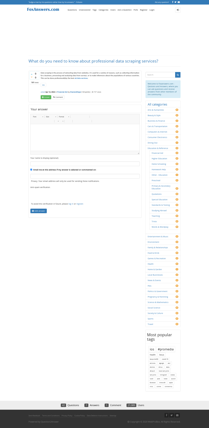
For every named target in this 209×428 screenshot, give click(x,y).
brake (165, 379)
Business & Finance (156, 121)
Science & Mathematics (158, 302)
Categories (103, 10)
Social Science (154, 307)
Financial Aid (62, 92)
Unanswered (85, 10)
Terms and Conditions (51, 415)
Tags (95, 10)
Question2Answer (50, 421)
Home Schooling (159, 164)
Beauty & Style (154, 115)
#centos (152, 367)
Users (113, 10)
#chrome (152, 363)
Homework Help (159, 169)
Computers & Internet (157, 132)
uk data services (81, 78)
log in (71, 204)
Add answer (39, 211)
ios (43, 85)
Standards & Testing (161, 205)
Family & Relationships (158, 247)
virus (151, 386)
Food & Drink (153, 253)
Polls (136, 10)
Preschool (156, 180)
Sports (150, 318)
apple (171, 383)
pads (158, 379)
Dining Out (152, 142)
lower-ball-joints (164, 371)
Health (151, 264)
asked (43, 92)
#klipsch (152, 371)
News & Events (154, 280)
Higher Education (159, 158)
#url (169, 363)
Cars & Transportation (157, 126)
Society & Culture (155, 313)
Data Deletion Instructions (97, 415)
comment (59, 97)
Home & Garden (155, 269)
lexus (161, 354)
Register (143, 10)
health (153, 354)
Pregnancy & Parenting (158, 296)
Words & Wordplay (160, 227)
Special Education (160, 199)
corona (159, 386)
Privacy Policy (67, 415)
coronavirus (168, 386)
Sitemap (113, 415)
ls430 (151, 379)
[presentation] (50, 196)
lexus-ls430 (154, 359)
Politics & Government (157, 291)
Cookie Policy (79, 415)
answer (47, 97)
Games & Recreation (157, 258)
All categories (157, 104)
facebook (153, 383)
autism (173, 379)
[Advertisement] (104, 35)
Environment (153, 242)
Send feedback (34, 415)
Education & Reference (158, 148)
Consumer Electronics (157, 137)
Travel (150, 324)
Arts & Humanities (156, 110)
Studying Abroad (159, 210)
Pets (149, 286)
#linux (160, 367)
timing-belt (163, 375)
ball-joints (153, 375)
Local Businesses (155, 275)
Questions (72, 10)
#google (161, 363)
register (79, 204)
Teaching (156, 216)
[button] (38, 117)
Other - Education (160, 175)
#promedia (166, 349)
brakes (173, 375)
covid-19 (165, 359)
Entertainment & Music (158, 236)
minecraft (162, 383)
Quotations (157, 194)
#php (167, 367)
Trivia (154, 221)
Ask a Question (125, 10)
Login (151, 10)
